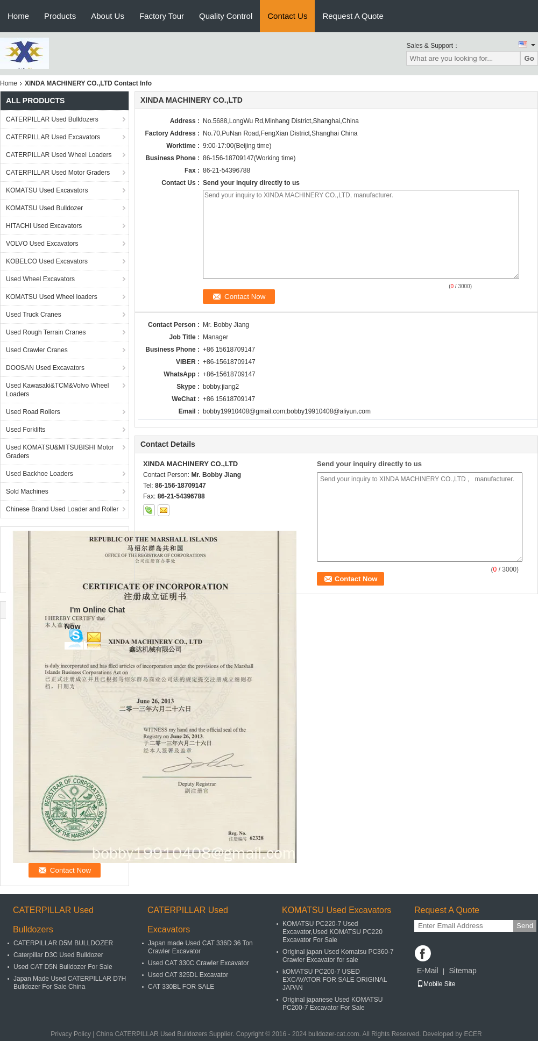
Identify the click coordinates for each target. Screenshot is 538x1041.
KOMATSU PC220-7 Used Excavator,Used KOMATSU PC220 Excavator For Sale (332, 932)
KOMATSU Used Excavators (47, 190)
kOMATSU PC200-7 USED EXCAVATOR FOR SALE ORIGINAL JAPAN (334, 980)
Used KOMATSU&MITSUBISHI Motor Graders (60, 452)
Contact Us (287, 15)
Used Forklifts (25, 429)
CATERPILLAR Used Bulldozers (52, 119)
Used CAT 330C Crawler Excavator (198, 963)
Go (529, 58)
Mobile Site (436, 984)
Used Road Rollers (33, 412)
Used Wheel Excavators (40, 279)
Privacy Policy (71, 1034)
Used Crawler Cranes (37, 350)
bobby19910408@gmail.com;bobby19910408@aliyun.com (287, 411)
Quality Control (225, 15)
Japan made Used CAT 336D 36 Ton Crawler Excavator (200, 947)
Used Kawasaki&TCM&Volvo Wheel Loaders (57, 390)
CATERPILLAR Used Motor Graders (58, 172)
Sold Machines (27, 491)
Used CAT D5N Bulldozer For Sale (62, 967)
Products (60, 15)
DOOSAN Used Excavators (45, 368)
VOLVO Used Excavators (42, 243)
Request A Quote (352, 15)
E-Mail (427, 970)
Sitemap (462, 970)
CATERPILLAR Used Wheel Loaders (59, 155)
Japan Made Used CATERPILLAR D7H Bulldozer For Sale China (69, 982)
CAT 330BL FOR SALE (181, 986)
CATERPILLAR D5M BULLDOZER (63, 943)
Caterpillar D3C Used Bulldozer (58, 955)
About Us (107, 15)
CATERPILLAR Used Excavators (53, 137)
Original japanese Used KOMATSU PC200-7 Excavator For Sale (332, 1003)
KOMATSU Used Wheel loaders (51, 297)
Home (18, 15)
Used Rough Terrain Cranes (46, 332)
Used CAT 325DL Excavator (188, 975)
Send (524, 926)
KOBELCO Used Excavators (47, 261)
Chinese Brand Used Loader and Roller (62, 509)
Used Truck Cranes (33, 314)
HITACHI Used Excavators (44, 226)
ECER (473, 1034)
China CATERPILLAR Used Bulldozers (152, 1034)
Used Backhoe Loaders (39, 473)
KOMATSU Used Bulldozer (44, 208)
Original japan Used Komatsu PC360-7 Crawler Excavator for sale (338, 956)
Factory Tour (161, 15)
